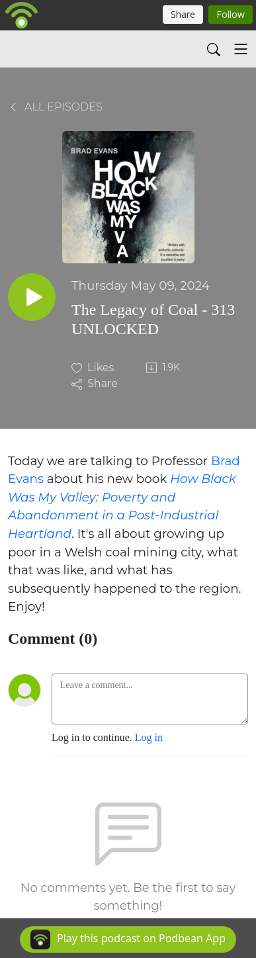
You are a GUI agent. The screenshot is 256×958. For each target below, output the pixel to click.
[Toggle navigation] (241, 49)
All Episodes (55, 107)
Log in (149, 737)
